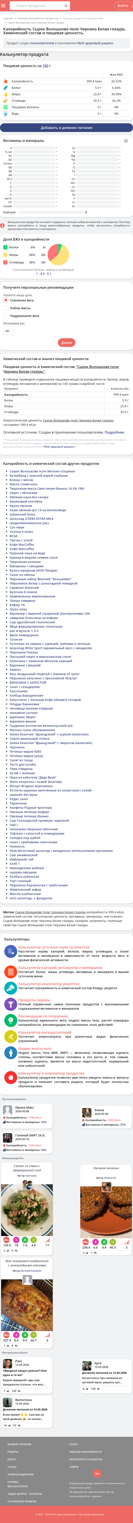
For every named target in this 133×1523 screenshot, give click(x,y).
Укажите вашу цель (17, 295)
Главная (8, 18)
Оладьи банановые (24, 704)
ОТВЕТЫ (74, 1466)
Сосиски (16, 639)
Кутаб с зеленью (22, 773)
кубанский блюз (22, 514)
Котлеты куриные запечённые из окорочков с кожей (51, 790)
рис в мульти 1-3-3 (24, 631)
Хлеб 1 (15, 864)
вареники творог (23, 717)
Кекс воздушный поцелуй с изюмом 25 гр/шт (45, 674)
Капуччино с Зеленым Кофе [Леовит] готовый (45, 700)
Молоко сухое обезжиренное (32, 730)
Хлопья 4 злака (21, 532)
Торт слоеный (20, 881)
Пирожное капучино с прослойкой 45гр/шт (43, 678)
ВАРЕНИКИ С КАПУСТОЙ (28, 682)
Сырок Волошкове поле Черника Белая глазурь (36, 22)
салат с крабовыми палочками (33, 842)
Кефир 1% (17, 605)
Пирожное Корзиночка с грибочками (39, 885)
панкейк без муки (23, 795)
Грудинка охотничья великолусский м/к (41, 726)
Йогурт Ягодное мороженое (31, 786)
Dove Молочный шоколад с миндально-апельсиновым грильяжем (61, 851)
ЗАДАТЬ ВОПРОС (17, 1493)
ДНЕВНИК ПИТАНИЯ (19, 1444)
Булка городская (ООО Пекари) (33, 570)
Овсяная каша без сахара (29, 497)
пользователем (42, 43)
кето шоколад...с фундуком (31, 898)
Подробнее (114, 432)
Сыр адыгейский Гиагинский (32, 622)
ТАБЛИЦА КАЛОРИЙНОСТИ (85, 1451)
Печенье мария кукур (26, 756)
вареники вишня (23, 721)
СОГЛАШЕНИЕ (16, 1501)
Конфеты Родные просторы (31, 807)
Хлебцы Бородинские (26, 695)
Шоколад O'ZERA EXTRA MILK (32, 519)
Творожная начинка (25, 562)
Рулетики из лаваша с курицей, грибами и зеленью (50, 644)
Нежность (17, 846)
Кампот (15, 669)
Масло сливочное (23, 484)
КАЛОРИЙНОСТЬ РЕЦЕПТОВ (85, 1459)
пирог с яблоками (24, 493)
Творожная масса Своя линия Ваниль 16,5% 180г (47, 488)
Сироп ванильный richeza (29, 738)
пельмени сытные (23, 713)
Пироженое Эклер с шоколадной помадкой (43, 583)
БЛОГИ (12, 1459)
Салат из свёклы (22, 575)
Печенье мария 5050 (25, 751)
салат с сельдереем (25, 687)
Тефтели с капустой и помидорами (37, 833)
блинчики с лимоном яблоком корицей (41, 661)
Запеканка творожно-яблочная (34, 829)
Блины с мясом (21, 480)
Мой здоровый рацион (95, 43)
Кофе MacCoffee (22, 544)
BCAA (13, 536)
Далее (66, 342)
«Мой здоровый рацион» (59, 446)
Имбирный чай (22, 859)
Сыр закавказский (24, 855)
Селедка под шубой (25, 838)
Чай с (14, 825)
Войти (123, 5)
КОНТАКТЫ (35, 1493)
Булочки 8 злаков (23, 592)
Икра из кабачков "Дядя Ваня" (33, 777)
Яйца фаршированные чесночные (36, 626)
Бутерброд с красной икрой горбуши (39, 475)
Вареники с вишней (25, 665)
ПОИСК (73, 1444)
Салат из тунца (21, 760)
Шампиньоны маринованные (32, 596)
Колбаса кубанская (24, 876)
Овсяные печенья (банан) (29, 816)
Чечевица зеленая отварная (31, 708)
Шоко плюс (18, 609)
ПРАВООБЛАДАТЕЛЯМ (21, 1474)
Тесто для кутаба (23, 764)
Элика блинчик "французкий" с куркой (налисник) (49, 734)
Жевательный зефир (25, 889)
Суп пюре (17, 527)
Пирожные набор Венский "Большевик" (41, 579)
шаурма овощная (23, 872)
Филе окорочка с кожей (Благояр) (36, 782)
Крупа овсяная (21, 506)
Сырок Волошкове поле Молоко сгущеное (42, 471)
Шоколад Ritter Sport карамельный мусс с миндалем (51, 648)
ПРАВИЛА (30, 1501)
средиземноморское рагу (29, 523)
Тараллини (18, 803)
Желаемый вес (14, 323)
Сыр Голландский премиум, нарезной (39, 820)
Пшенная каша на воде (27, 553)
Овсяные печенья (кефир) (29, 812)
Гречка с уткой (21, 540)
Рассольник (19, 691)
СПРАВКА (13, 1482)
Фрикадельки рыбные (27, 868)
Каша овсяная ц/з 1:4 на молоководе (38, 510)
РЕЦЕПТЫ (13, 1451)
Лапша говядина (22, 601)
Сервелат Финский (24, 588)
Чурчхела (17, 747)
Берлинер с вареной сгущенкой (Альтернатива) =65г (50, 613)
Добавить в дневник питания (66, 127)
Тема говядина (21, 769)
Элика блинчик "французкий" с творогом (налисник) (51, 743)
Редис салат (19, 799)
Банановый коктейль (26, 501)
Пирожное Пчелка (24, 652)
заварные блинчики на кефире (34, 618)
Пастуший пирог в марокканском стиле (40, 657)
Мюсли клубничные (25, 894)
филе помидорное (24, 635)
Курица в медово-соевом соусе (34, 557)
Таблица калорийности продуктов (37, 18)
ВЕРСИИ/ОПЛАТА (18, 1486)
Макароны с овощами (27, 566)
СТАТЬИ (12, 1466)
